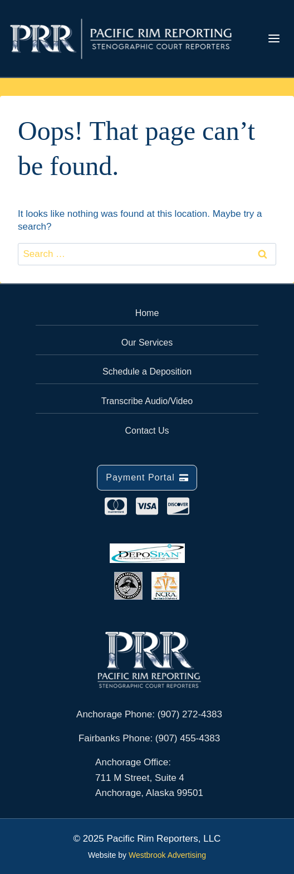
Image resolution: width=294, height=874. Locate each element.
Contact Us (147, 430)
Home (147, 313)
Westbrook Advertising (167, 855)
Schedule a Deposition (147, 371)
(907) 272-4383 (190, 714)
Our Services (147, 342)
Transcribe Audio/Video (147, 401)
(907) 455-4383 (187, 738)
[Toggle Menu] (274, 38)
